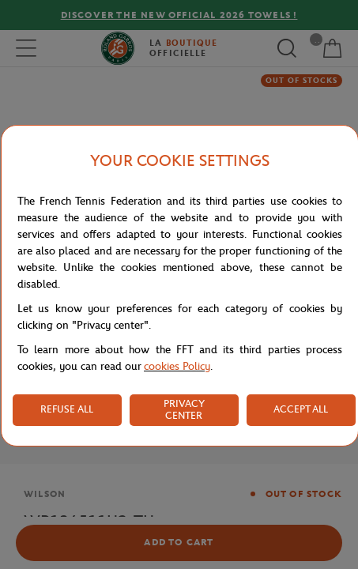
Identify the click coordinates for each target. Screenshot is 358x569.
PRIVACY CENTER (184, 409)
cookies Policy (177, 366)
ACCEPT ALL (300, 409)
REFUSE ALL (66, 409)
